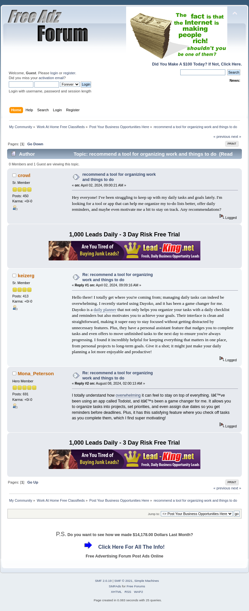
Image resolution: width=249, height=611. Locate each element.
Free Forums (135, 586)
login (54, 73)
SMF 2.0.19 (103, 580)
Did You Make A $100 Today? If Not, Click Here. (197, 64)
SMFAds (115, 586)
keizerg (26, 275)
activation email (51, 78)
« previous (221, 136)
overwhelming (128, 395)
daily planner (105, 309)
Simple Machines (146, 580)
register (69, 73)
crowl (24, 175)
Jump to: (154, 514)
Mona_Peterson (36, 373)
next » (236, 136)
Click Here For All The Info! (131, 547)
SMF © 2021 (123, 580)
